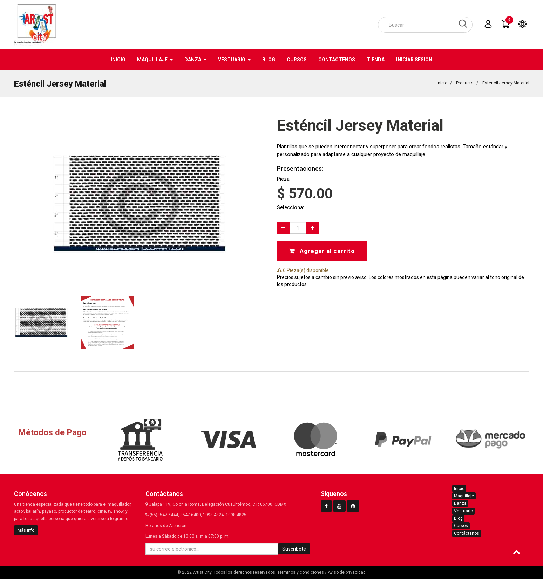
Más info (26, 530)
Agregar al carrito (322, 250)
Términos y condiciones (300, 572)
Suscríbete (294, 549)
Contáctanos (466, 533)
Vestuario (463, 511)
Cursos (461, 525)
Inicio (442, 82)
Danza (460, 503)
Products (465, 82)
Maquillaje (464, 495)
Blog (458, 518)
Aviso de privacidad (347, 572)
